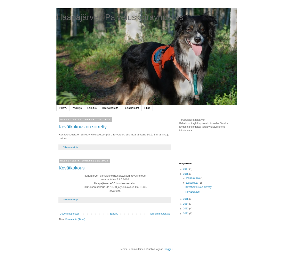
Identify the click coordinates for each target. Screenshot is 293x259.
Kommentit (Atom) (75, 219)
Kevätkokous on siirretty (83, 126)
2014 (186, 203)
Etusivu (63, 108)
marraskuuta (193, 178)
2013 (186, 208)
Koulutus (92, 108)
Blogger (168, 249)
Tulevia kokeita (110, 108)
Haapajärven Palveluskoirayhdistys (120, 17)
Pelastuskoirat (131, 108)
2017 (186, 169)
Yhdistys (77, 108)
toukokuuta (192, 182)
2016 (186, 174)
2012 (186, 213)
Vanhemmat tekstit (159, 213)
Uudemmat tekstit (69, 213)
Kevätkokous (72, 167)
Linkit (147, 108)
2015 (186, 199)
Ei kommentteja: (71, 147)
